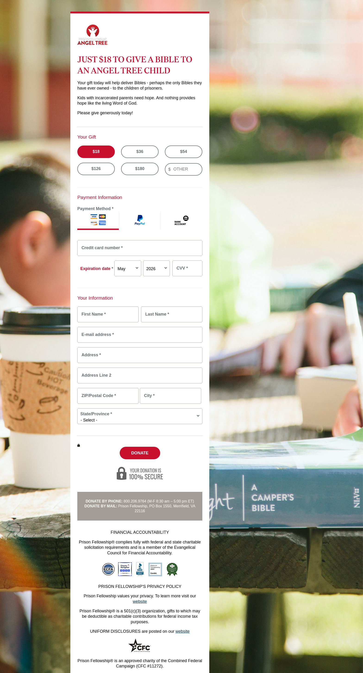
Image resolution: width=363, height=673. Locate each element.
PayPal (139, 220)
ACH (181, 220)
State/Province (96, 414)
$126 (96, 168)
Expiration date (96, 268)
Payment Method (95, 208)
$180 (139, 168)
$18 (96, 151)
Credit (98, 220)
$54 (183, 151)
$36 (139, 151)
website (140, 601)
